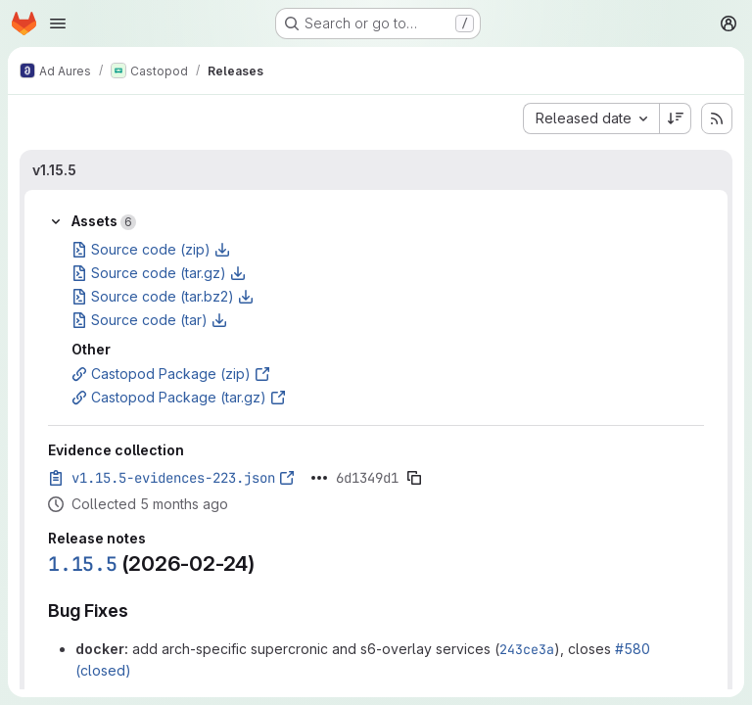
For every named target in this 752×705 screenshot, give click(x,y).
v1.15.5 (54, 170)
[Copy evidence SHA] (414, 478)
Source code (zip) (150, 249)
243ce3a (526, 649)
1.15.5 (83, 564)
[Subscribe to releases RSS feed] (716, 118)
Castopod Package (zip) (170, 373)
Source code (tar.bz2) (162, 296)
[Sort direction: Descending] (675, 118)
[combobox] (591, 118)
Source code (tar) (149, 319)
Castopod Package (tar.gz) (178, 397)
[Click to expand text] (319, 478)
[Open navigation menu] (57, 23)
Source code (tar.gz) (158, 272)
